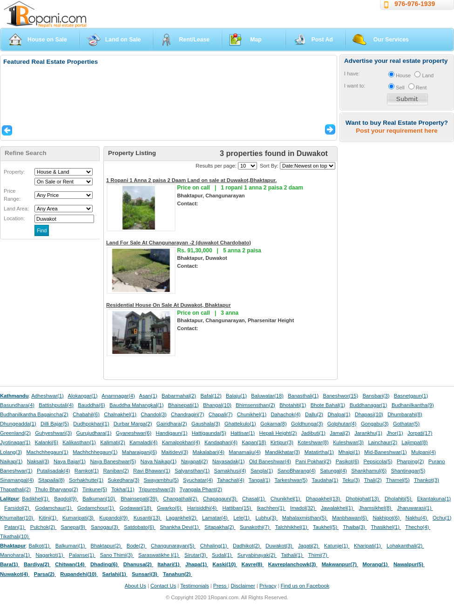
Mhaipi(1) (349, 452)
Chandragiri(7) (187, 414)
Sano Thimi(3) (117, 555)
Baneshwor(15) (340, 396)
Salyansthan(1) (192, 471)
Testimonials (194, 586)
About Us (135, 586)
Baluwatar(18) (267, 396)
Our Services (391, 39)
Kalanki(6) (46, 442)
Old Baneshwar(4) (270, 461)
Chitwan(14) (70, 564)
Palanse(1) (82, 555)
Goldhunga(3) (307, 423)
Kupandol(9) (114, 518)
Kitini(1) (48, 518)
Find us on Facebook (305, 586)
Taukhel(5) (326, 527)
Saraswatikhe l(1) (159, 555)
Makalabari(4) (208, 452)
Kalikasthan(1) (79, 442)
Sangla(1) (262, 471)
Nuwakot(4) (14, 574)
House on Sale (47, 39)
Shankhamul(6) (368, 471)
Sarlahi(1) (114, 574)
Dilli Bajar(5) (55, 423)
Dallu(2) (314, 414)
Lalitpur (9, 498)
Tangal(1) (260, 480)
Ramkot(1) (87, 471)
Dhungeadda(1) (18, 423)
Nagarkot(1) (50, 555)
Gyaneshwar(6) (133, 433)
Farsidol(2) (17, 508)
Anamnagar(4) (118, 396)
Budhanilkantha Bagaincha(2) (34, 414)
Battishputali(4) (56, 405)
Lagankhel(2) (181, 518)
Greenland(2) (15, 433)
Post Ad (322, 39)
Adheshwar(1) (47, 396)
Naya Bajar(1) (70, 461)
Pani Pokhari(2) (313, 461)
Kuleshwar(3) (348, 442)
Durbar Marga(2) (133, 423)
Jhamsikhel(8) (376, 508)
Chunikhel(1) (251, 414)
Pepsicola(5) (377, 461)
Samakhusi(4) (230, 471)
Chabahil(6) (86, 414)
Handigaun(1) (172, 433)
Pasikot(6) (347, 461)
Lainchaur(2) (382, 442)
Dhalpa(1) (338, 414)
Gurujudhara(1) (94, 433)
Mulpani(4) (423, 452)
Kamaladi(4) (143, 442)
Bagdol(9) (66, 498)
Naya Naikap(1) (159, 461)
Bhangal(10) (217, 405)
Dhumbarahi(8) (404, 414)
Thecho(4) (417, 527)
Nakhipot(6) (387, 518)
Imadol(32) (303, 508)
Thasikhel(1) (386, 527)
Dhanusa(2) (138, 564)
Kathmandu (14, 396)
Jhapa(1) (196, 564)
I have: (352, 73)
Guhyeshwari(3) (53, 433)
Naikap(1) (11, 461)
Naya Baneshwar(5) (113, 461)
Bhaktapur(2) (106, 545)
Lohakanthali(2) (405, 545)
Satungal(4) (333, 471)
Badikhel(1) (36, 498)
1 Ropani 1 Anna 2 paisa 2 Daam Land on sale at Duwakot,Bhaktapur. (191, 180)
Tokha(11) (123, 489)
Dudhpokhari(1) (91, 423)
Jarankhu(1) (368, 433)
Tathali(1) (292, 555)
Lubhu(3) (267, 518)
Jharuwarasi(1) (415, 508)
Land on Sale (123, 39)
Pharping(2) (410, 461)
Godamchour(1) (96, 508)
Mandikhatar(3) (282, 452)
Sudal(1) (222, 555)
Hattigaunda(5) (209, 433)
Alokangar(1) (83, 396)
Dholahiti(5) (399, 498)
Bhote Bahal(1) (328, 405)
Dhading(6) (104, 564)
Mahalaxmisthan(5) (305, 518)
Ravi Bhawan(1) (151, 471)
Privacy (268, 586)
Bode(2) (137, 545)
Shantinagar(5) (408, 471)
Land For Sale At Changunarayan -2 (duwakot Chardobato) (178, 242)
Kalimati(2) (112, 442)
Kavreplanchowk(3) (293, 564)
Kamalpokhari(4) (181, 442)
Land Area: (16, 208)
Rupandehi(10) (79, 574)
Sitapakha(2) (220, 527)
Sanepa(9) (74, 527)
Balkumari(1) (71, 545)
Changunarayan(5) (173, 545)
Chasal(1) (254, 498)
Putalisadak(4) (53, 471)
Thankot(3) (426, 480)
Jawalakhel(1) (337, 508)
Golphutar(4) (342, 423)
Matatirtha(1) (319, 452)
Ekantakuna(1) (434, 498)
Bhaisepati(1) (183, 405)
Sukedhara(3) (123, 480)
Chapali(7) (221, 414)
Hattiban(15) (238, 508)
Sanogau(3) (105, 527)
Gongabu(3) (375, 423)
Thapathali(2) (15, 489)
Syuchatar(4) (198, 480)
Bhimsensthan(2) (255, 405)
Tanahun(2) (177, 574)
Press (220, 586)
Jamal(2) (340, 433)
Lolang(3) (11, 452)
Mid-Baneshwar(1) (385, 452)
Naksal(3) (38, 461)
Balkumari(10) (99, 498)
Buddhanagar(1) (368, 405)
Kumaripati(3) (78, 518)
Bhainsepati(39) (139, 498)
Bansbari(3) (376, 396)
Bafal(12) (210, 396)
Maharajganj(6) (139, 452)
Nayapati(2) (194, 461)
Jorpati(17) (419, 433)
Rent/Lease (194, 39)
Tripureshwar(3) (157, 489)
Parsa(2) (45, 574)
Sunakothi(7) (255, 527)
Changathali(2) (181, 498)
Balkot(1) (40, 545)
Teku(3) (350, 480)
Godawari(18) (136, 508)
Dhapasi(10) (369, 414)
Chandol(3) (153, 414)
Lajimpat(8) (415, 442)
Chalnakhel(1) (120, 414)
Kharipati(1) (368, 545)
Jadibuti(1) (313, 433)
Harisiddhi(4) (202, 508)
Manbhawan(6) (350, 518)
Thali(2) (373, 480)
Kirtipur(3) (282, 442)
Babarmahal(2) (179, 396)
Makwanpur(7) (340, 564)
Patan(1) (15, 527)
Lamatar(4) (215, 518)
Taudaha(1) (325, 480)
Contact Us (163, 586)
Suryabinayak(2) (257, 555)
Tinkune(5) (94, 489)
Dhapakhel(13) (324, 498)
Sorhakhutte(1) (86, 480)
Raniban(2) (116, 471)
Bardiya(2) (37, 564)
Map (256, 39)
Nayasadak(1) (228, 461)
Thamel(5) (398, 480)
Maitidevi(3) (174, 452)
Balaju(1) (236, 396)
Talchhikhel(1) (292, 527)
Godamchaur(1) (54, 508)
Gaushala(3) (205, 423)
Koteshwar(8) (313, 442)
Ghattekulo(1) (240, 423)
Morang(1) (375, 564)
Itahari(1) (169, 564)
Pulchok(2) (43, 527)
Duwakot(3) (279, 545)
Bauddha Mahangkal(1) (136, 405)
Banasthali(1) (303, 396)
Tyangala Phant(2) (201, 489)
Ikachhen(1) (271, 508)
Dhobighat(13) (363, 498)
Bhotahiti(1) (292, 405)
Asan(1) (148, 396)
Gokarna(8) (273, 423)
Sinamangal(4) (17, 480)
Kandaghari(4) (220, 442)
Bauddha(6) (91, 405)
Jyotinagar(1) (15, 442)
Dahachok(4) (286, 414)
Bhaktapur (13, 545)
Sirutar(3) (196, 555)
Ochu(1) (442, 518)
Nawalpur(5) (409, 564)
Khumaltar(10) (17, 518)
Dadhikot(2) (247, 545)
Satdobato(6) (140, 527)
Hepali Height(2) (278, 433)
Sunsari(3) (145, 574)
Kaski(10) (224, 564)
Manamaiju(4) (244, 452)
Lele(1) (242, 518)
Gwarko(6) (170, 508)
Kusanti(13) (148, 518)
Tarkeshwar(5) (291, 480)
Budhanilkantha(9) (413, 405)
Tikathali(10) (15, 536)
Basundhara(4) (17, 405)
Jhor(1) (394, 433)
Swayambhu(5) (160, 480)
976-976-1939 (414, 3)
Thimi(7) (318, 555)
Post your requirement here (396, 130)
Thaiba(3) (354, 527)
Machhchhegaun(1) (95, 452)
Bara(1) (10, 564)
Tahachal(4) (230, 480)
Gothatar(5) (406, 423)
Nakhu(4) (417, 518)
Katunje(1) (337, 545)
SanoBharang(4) (297, 471)
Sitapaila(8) (51, 480)
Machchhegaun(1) (47, 452)
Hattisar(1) (242, 433)
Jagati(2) (309, 545)
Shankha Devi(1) (180, 527)
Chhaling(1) (214, 545)
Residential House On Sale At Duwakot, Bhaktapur (168, 305)
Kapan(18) (254, 442)
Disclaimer (243, 586)
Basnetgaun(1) (411, 396)
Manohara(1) (15, 555)
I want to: (354, 85)
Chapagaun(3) (220, 498)
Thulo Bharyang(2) (56, 489)
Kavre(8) (253, 564)
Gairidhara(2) (171, 423)
